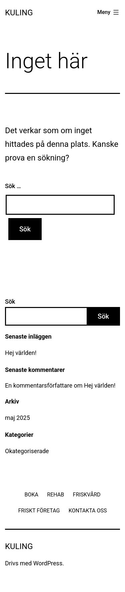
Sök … (13, 185)
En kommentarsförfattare (38, 385)
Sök (10, 301)
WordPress (47, 563)
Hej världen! (20, 352)
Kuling (19, 12)
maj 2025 (17, 417)
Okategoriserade (27, 450)
